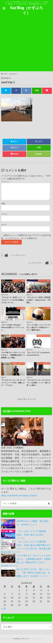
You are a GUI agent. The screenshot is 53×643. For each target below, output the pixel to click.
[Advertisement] (26, 44)
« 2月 (3, 608)
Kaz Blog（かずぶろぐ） (26, 10)
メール (4, 214)
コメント (5, 181)
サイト (4, 225)
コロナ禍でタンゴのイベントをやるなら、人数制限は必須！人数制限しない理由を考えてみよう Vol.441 (25, 561)
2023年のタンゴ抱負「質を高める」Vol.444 (25, 523)
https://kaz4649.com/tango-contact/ (19, 495)
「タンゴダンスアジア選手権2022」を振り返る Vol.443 (23, 535)
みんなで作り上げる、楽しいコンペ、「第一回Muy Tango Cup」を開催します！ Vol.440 (25, 572)
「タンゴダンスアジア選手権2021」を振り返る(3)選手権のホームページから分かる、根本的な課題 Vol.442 (26, 547)
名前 (3, 203)
